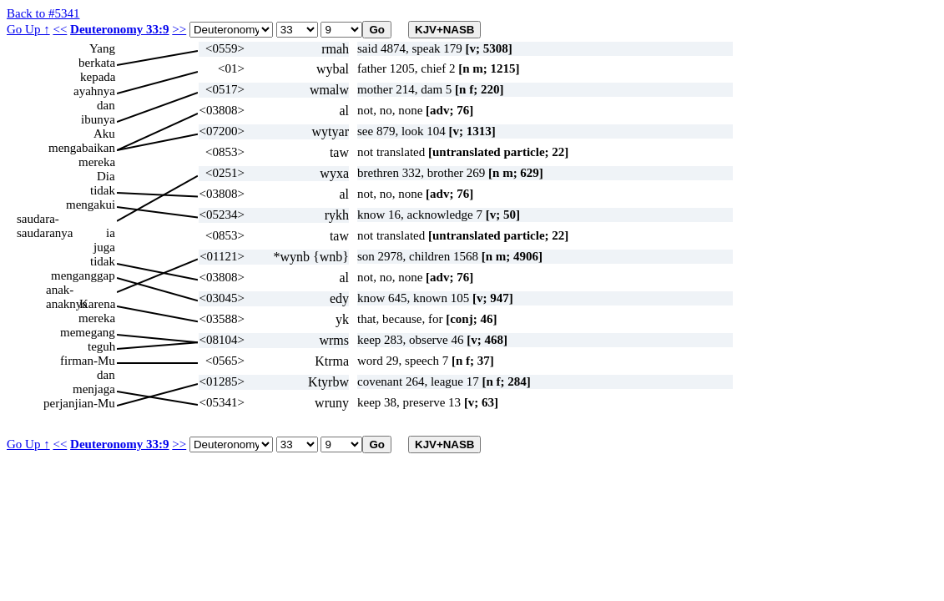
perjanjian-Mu (79, 403)
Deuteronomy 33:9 (119, 29)
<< (60, 29)
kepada (97, 76)
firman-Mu (87, 360)
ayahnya (94, 91)
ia (110, 233)
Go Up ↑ (28, 29)
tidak (102, 190)
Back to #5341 (43, 13)
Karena (97, 304)
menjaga (94, 389)
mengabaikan (81, 147)
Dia (106, 176)
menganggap (83, 275)
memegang (87, 332)
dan (106, 105)
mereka (96, 162)
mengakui (90, 204)
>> (179, 29)
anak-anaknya (67, 290)
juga (104, 247)
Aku (104, 133)
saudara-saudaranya (45, 219)
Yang (102, 48)
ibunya (98, 119)
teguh (101, 346)
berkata (96, 62)
